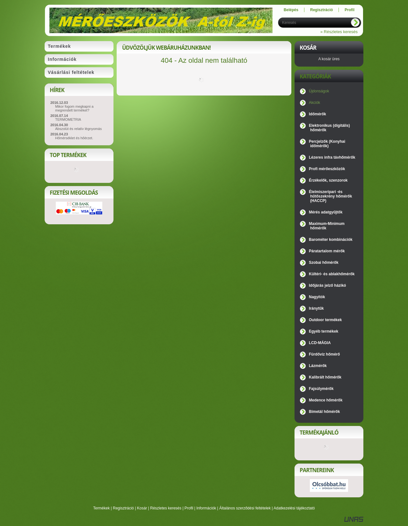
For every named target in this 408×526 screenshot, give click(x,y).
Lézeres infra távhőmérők (332, 157)
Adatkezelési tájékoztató (294, 508)
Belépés (291, 10)
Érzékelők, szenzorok (328, 180)
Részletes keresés (165, 508)
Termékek (101, 508)
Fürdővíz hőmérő (324, 354)
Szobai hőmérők (324, 262)
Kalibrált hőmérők (325, 377)
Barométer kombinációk (331, 239)
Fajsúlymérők (321, 388)
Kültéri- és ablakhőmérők (331, 274)
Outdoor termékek (325, 320)
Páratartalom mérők (327, 251)
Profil (189, 508)
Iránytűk (316, 308)
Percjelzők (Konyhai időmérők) (327, 143)
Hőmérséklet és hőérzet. (74, 138)
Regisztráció (123, 508)
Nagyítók (317, 297)
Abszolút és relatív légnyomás (78, 129)
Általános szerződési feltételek (245, 508)
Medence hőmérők (325, 400)
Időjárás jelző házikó (327, 285)
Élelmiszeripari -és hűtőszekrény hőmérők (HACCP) (330, 196)
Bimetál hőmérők (324, 411)
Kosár (142, 508)
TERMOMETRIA (68, 119)
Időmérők (317, 114)
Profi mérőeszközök (327, 169)
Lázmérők (318, 366)
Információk (206, 508)
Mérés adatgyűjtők (325, 212)
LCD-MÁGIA (320, 343)
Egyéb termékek (323, 331)
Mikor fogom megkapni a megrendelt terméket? (74, 108)
